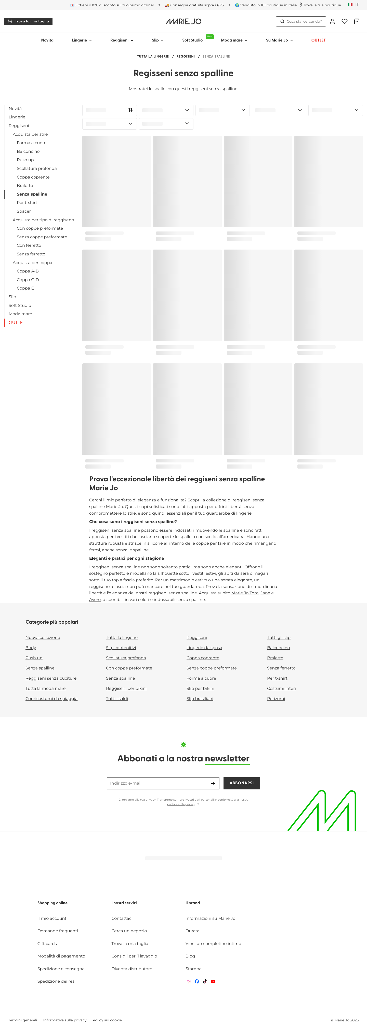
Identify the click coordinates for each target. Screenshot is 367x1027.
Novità (47, 40)
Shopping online (52, 903)
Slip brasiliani (200, 698)
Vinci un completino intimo (213, 943)
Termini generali (22, 1020)
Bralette (25, 185)
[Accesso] (332, 21)
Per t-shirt (27, 202)
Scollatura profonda (37, 168)
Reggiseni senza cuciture (50, 678)
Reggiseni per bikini (126, 688)
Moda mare (20, 314)
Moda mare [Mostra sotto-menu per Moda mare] (234, 40)
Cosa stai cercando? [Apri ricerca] (301, 21)
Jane (265, 593)
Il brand (193, 903)
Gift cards (47, 943)
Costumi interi (281, 688)
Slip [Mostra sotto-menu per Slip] (158, 40)
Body (30, 648)
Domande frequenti (57, 931)
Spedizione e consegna (61, 969)
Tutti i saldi (117, 698)
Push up (25, 160)
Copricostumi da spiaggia (51, 698)
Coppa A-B (28, 271)
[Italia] (355, 5)
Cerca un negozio (129, 931)
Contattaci (122, 918)
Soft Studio (20, 305)
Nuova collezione (42, 637)
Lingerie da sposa (204, 648)
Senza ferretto (31, 254)
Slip (12, 297)
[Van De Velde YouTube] (213, 982)
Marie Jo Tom (245, 593)
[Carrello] (357, 21)
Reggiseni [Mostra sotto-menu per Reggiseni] (122, 40)
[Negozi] (319, 5)
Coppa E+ (26, 288)
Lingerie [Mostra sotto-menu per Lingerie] (82, 40)
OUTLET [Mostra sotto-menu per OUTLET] (318, 40)
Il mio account (52, 918)
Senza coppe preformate (42, 237)
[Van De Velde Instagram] (189, 982)
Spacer (24, 211)
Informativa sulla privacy (65, 1020)
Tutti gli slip (279, 637)
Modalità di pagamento (61, 956)
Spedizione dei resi (56, 981)
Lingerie (17, 117)
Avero (95, 599)
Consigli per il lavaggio (134, 956)
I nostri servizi (124, 903)
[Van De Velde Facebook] (197, 982)
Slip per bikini (200, 688)
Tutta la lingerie (153, 57)
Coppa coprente (33, 177)
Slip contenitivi (121, 648)
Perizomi (276, 698)
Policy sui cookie (107, 1020)
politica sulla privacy (181, 804)
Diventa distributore (131, 969)
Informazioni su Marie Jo (210, 918)
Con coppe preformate (40, 228)
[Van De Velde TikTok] (205, 982)
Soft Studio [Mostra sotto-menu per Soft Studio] (197, 38)
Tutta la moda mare (45, 688)
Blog (190, 956)
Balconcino (28, 151)
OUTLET (17, 322)
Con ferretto (29, 245)
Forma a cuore (31, 143)
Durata (193, 931)
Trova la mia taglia (28, 21)
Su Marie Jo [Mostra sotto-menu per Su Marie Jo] (279, 40)
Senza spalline (32, 194)
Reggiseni (186, 57)
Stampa (194, 969)
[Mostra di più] (198, 804)
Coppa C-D (28, 280)
